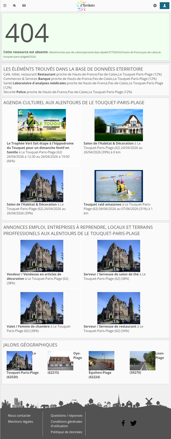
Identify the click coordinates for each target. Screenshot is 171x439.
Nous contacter (19, 415)
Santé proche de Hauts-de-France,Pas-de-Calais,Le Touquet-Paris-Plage (83, 83)
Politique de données (66, 432)
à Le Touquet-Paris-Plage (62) (40, 147)
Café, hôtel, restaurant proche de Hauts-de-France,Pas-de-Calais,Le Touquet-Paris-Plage (78, 74)
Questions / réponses (67, 415)
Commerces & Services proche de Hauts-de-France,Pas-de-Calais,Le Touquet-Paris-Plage (75, 78)
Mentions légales (20, 421)
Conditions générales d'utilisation (66, 423)
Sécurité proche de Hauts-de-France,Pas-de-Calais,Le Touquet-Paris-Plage (63, 92)
